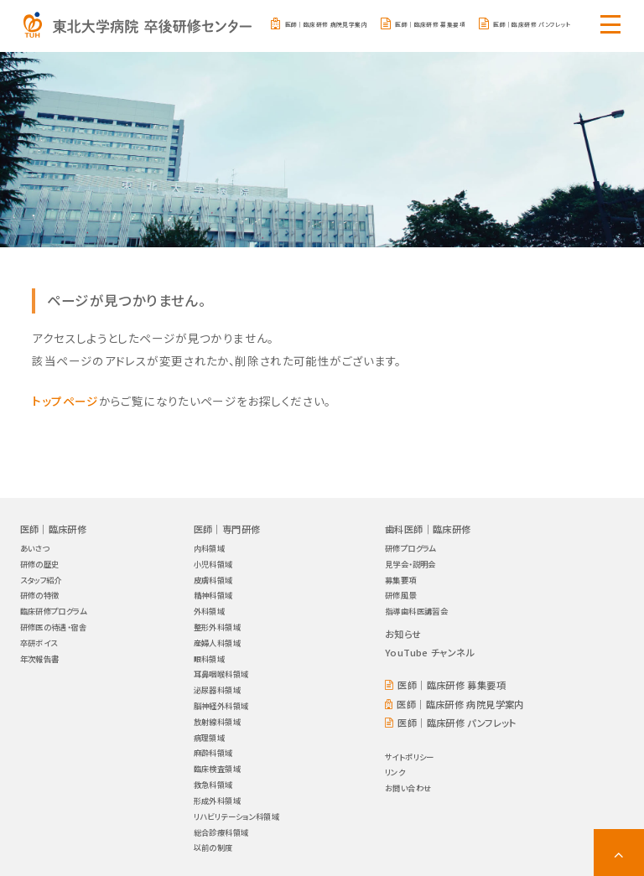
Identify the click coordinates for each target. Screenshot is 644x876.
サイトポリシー (409, 753)
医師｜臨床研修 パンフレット (531, 24)
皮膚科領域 (213, 577)
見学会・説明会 (410, 561)
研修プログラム (410, 545)
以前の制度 (213, 844)
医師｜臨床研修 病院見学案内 (326, 24)
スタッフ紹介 (41, 577)
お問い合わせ (408, 784)
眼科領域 (210, 655)
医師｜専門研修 (227, 525)
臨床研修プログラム (53, 608)
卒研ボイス (39, 639)
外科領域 (210, 608)
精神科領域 (213, 592)
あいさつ (34, 545)
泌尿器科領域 (217, 686)
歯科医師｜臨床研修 (427, 525)
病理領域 (210, 734)
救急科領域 (213, 781)
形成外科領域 (217, 797)
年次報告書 (40, 655)
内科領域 (210, 545)
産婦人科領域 (217, 639)
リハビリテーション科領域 (237, 813)
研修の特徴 (40, 592)
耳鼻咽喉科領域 (221, 670)
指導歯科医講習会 (416, 608)
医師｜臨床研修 (53, 525)
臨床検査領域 (217, 765)
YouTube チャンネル (430, 649)
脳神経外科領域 (221, 702)
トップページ (65, 397)
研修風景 (401, 592)
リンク (395, 769)
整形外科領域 (217, 624)
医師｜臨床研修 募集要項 (430, 24)
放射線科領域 (217, 718)
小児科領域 (213, 561)
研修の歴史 (40, 561)
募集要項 (401, 577)
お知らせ (403, 630)
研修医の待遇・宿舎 (53, 624)
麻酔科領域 (213, 749)
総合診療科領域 (221, 829)
